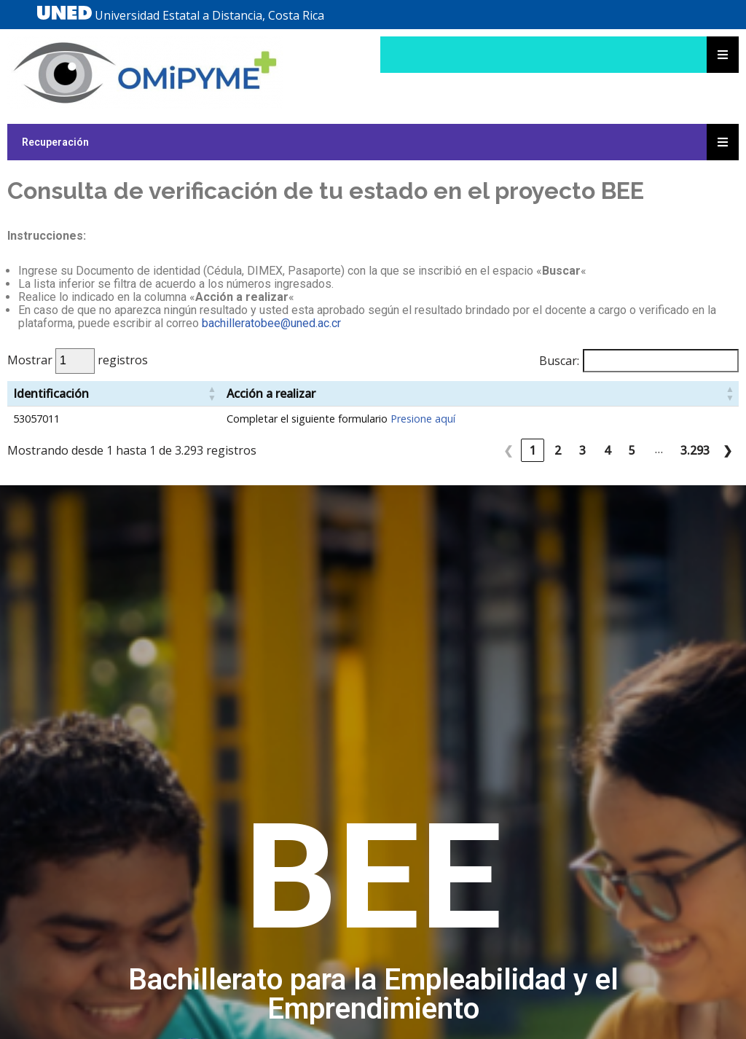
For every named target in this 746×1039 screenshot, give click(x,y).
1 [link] (533, 450)
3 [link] (582, 450)
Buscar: (559, 360)
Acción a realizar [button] (271, 393)
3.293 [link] (695, 450)
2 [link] (557, 450)
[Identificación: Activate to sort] (114, 394)
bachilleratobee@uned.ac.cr (271, 323)
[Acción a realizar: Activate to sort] (480, 394)
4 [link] (607, 450)
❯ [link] (727, 450)
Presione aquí (422, 419)
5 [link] (632, 450)
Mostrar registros (77, 360)
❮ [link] (508, 450)
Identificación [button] (51, 393)
